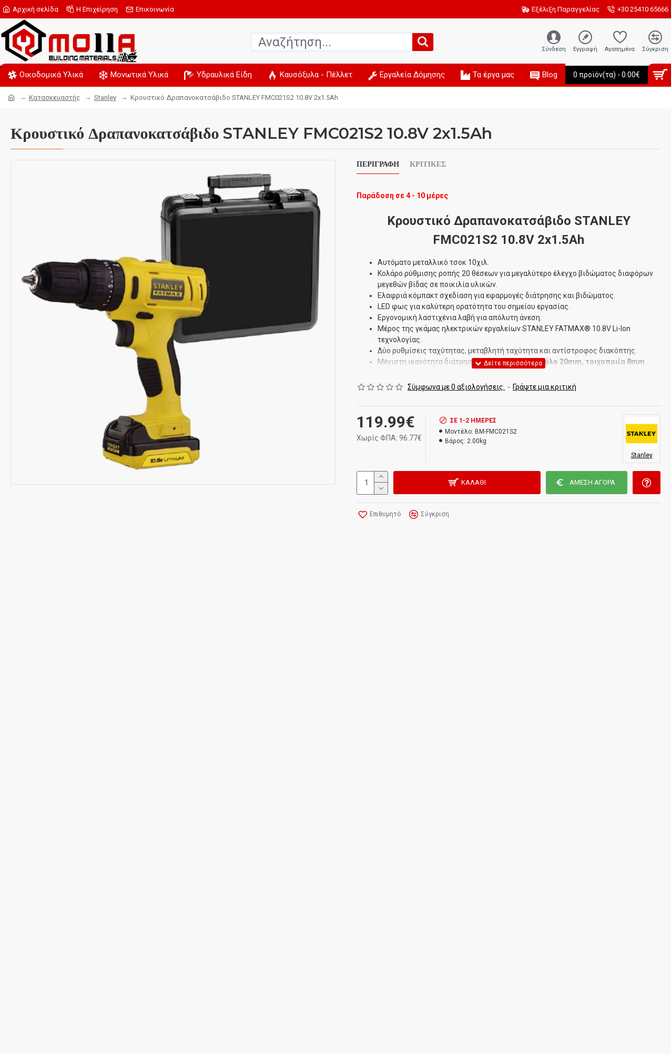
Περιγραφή (378, 164)
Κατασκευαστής (54, 97)
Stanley (105, 97)
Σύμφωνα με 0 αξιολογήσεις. (456, 387)
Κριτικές (428, 164)
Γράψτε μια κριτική (544, 387)
